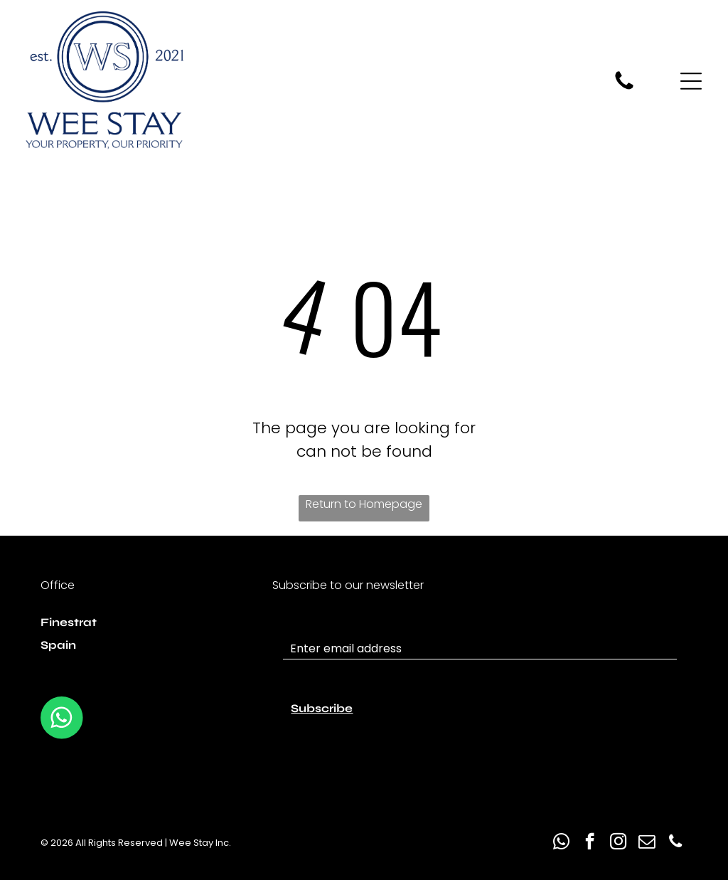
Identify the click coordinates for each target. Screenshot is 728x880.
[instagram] (618, 843)
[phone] (675, 843)
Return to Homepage (364, 504)
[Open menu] (691, 81)
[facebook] (589, 843)
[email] (646, 843)
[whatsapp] (561, 843)
